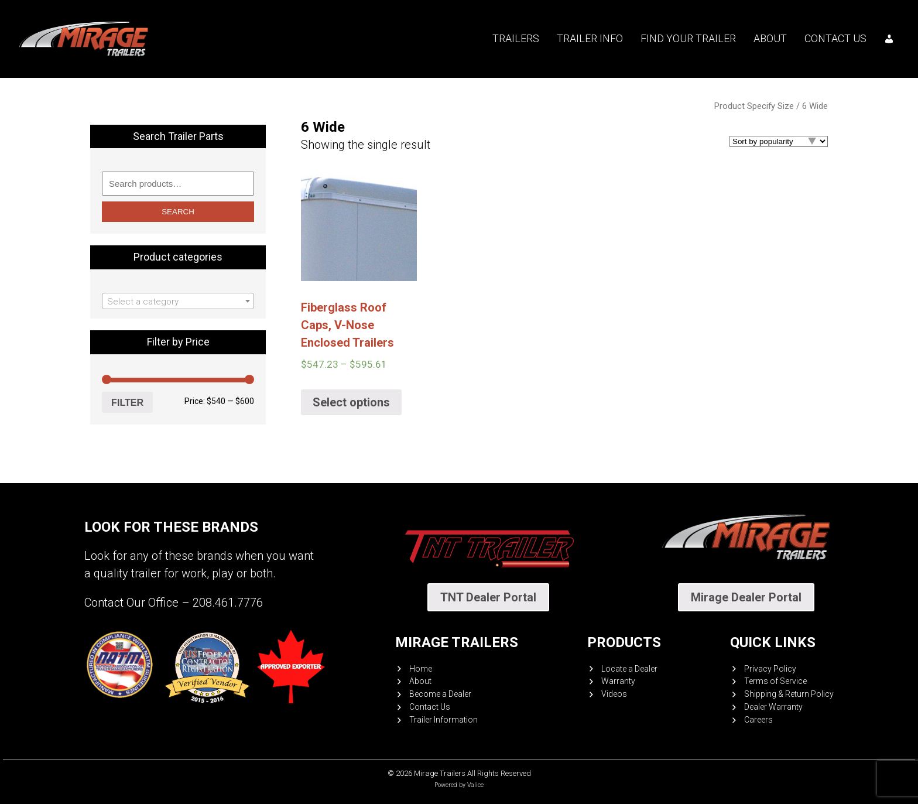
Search (178, 211)
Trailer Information (443, 719)
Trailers (515, 38)
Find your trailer (688, 38)
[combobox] (178, 301)
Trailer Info (590, 38)
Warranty (618, 681)
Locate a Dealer (629, 668)
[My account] (889, 38)
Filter (127, 402)
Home (420, 668)
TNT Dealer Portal (488, 597)
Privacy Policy (770, 668)
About (770, 38)
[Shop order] (778, 141)
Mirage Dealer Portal (746, 597)
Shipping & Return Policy (789, 694)
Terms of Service (775, 681)
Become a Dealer (440, 694)
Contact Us (835, 38)
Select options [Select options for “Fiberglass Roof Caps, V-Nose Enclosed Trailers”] (351, 402)
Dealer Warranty (773, 706)
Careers (758, 719)
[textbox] (178, 301)
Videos (614, 694)
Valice (475, 785)
